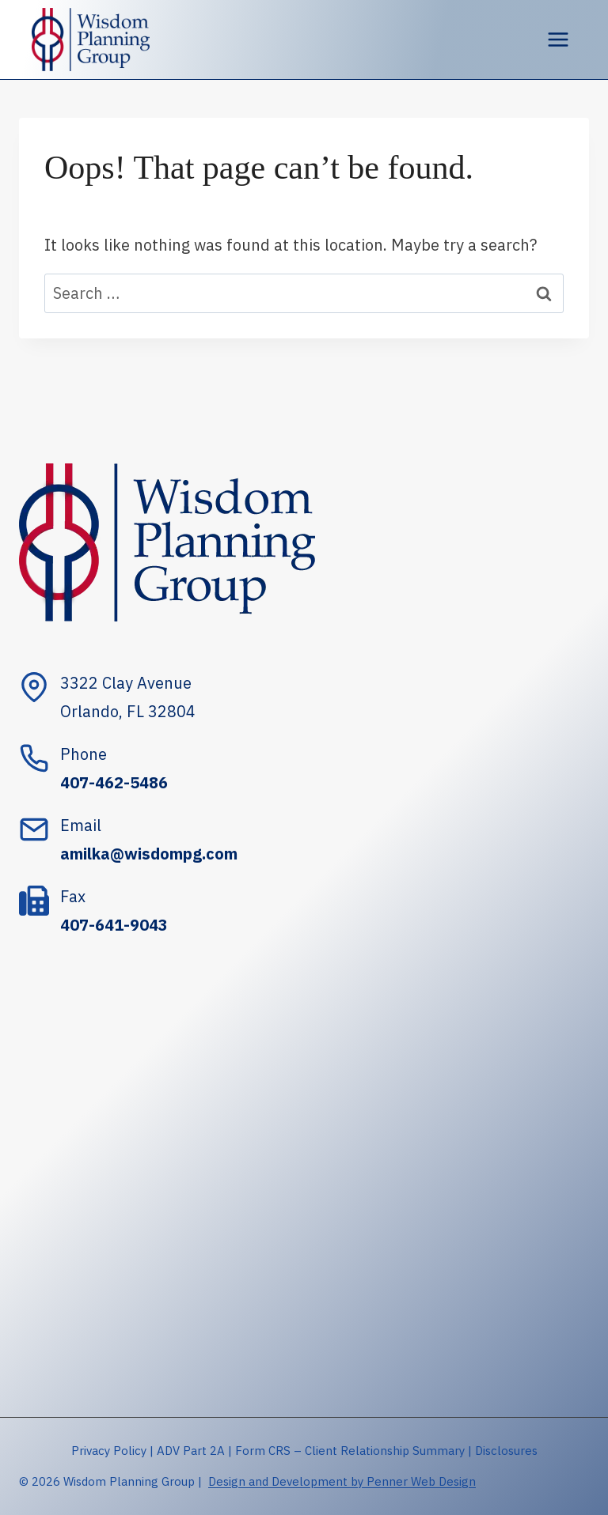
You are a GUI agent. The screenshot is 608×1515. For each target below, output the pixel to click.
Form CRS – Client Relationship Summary (350, 1450)
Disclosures (506, 1450)
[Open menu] (557, 39)
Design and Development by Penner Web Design (342, 1481)
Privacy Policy (108, 1450)
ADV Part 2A (191, 1450)
